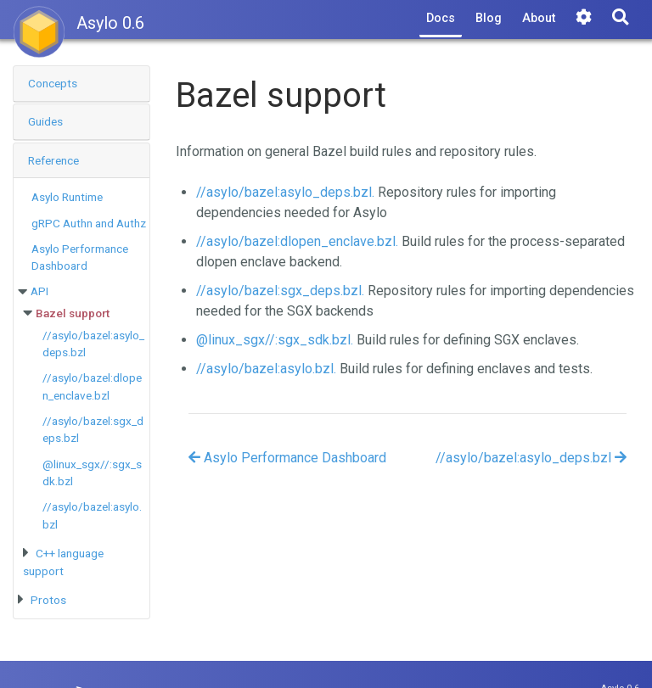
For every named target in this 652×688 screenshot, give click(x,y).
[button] (81, 83)
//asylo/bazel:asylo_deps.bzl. (285, 192)
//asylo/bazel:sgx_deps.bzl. (280, 290)
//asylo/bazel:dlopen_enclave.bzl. (297, 241)
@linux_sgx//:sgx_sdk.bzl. (274, 340)
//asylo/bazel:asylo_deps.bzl (531, 458)
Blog (488, 18)
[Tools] (584, 19)
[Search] (620, 19)
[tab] (81, 84)
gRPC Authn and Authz (88, 223)
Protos (48, 600)
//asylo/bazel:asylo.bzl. (266, 369)
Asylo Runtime (67, 197)
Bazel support (73, 313)
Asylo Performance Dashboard (287, 458)
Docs (440, 18)
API (39, 291)
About (538, 18)
